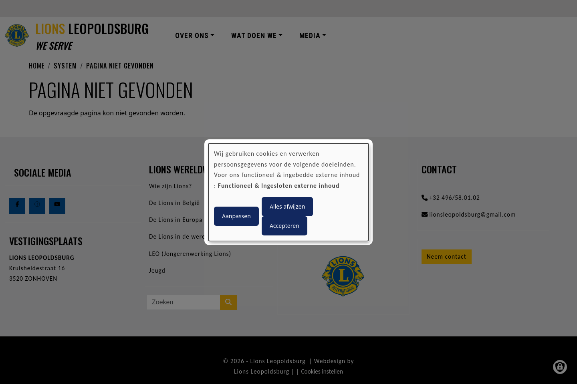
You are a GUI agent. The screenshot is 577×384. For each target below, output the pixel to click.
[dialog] (288, 192)
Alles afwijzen (287, 206)
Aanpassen (236, 216)
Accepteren (284, 225)
